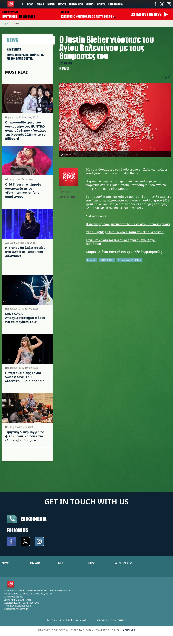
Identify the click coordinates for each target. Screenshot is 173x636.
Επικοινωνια (33, 519)
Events (62, 4)
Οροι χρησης (118, 620)
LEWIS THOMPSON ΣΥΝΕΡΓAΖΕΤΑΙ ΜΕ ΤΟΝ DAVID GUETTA (25, 56)
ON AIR (35, 563)
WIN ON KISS (123, 563)
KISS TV (101, 4)
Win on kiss (76, 4)
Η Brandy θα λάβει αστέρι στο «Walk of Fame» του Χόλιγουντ (25, 252)
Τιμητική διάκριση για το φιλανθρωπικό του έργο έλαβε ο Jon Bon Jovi (24, 436)
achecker (129, 630)
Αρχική (5, 23)
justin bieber (106, 259)
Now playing (10, 12)
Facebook (155, 4)
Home (22, 4)
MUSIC (62, 563)
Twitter (162, 4)
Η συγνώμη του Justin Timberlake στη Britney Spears (128, 224)
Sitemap (102, 620)
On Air (40, 4)
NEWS (5, 563)
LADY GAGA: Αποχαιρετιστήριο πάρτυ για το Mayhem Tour (25, 318)
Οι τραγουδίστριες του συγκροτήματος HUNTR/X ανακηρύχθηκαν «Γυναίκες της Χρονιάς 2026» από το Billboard (25, 130)
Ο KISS (90, 563)
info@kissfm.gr (19, 608)
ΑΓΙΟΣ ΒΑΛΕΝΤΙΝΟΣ (129, 259)
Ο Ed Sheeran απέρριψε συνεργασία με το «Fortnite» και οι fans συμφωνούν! (23, 190)
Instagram (168, 4)
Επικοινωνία (115, 4)
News (30, 4)
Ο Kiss (89, 4)
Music (51, 4)
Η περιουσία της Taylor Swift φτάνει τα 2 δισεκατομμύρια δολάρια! (25, 377)
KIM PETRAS (14, 49)
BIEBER (91, 259)
